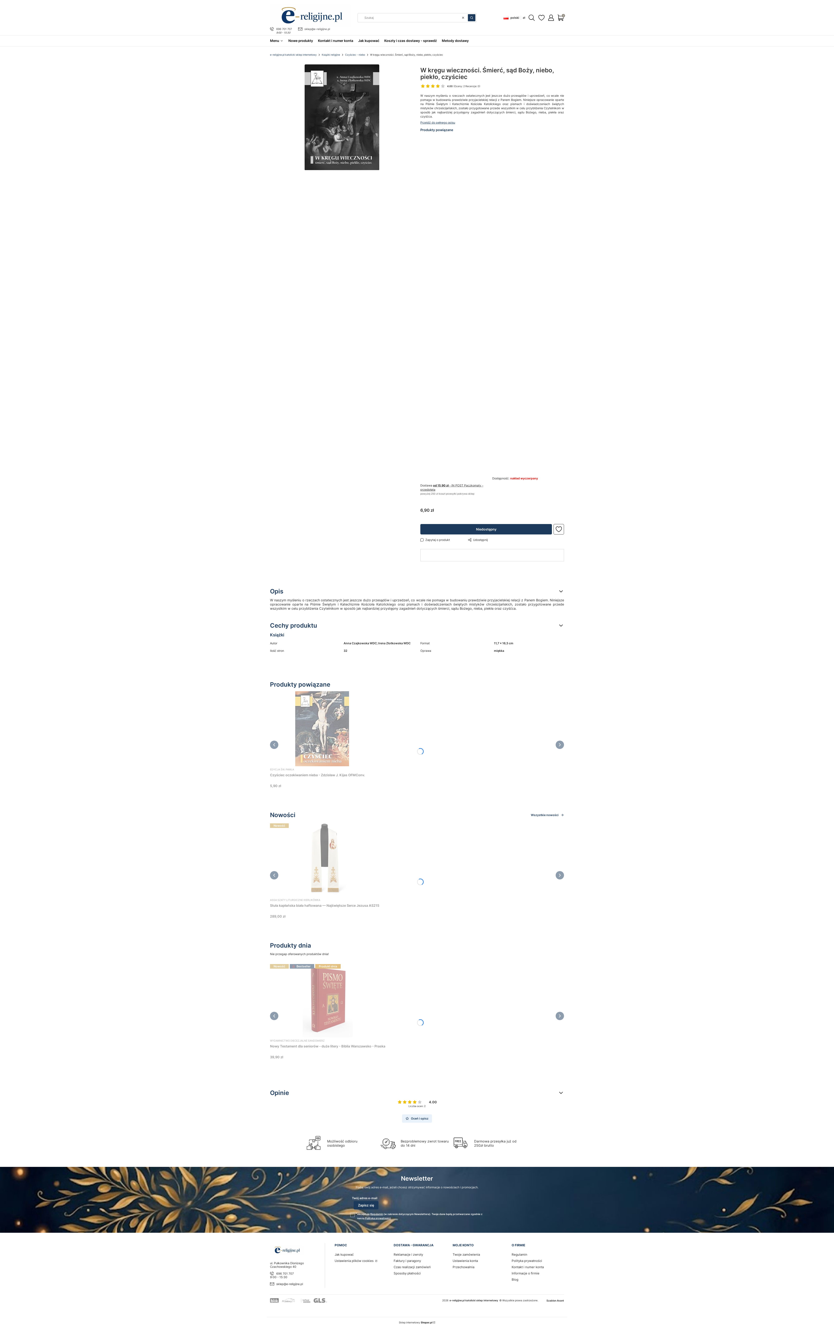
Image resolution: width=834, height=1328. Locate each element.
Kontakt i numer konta (528, 1267)
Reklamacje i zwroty (408, 1255)
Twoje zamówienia (466, 1255)
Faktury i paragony (407, 1261)
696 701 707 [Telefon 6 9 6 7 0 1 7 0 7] (284, 29)
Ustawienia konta (465, 1261)
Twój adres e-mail (364, 1198)
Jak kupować (344, 1255)
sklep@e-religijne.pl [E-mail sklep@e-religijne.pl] (317, 29)
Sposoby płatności (407, 1273)
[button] (471, 17)
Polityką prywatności (378, 1218)
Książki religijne (331, 54)
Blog (515, 1280)
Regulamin (376, 1214)
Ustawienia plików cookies (354, 1261)
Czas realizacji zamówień (412, 1267)
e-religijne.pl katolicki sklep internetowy (293, 54)
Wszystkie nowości (547, 815)
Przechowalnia (463, 1267)
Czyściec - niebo (355, 54)
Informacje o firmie (525, 1273)
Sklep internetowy (415, 1322)
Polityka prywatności (527, 1261)
